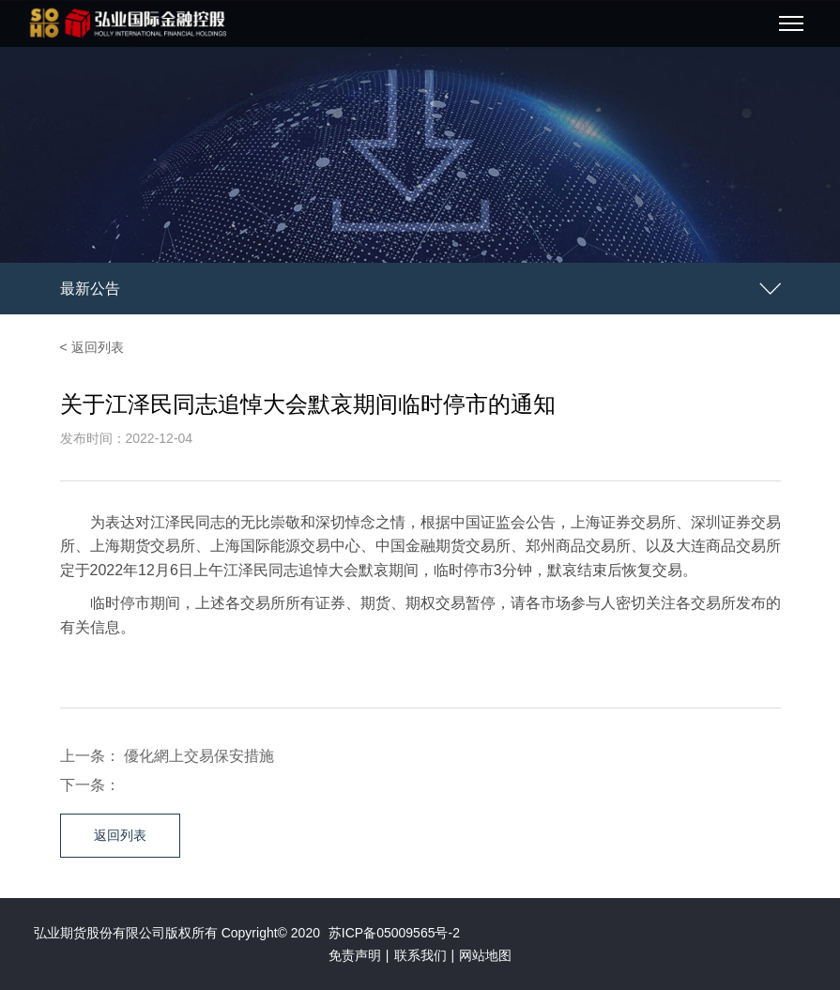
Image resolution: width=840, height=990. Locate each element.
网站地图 (485, 955)
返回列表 (120, 835)
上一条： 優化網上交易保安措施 (167, 756)
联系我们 (420, 955)
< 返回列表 (92, 347)
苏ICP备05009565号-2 (394, 932)
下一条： (90, 785)
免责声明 (354, 955)
